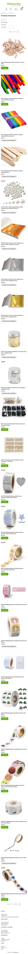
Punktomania (3, 915)
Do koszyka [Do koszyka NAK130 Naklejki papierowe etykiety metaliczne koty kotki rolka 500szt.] (4, 827)
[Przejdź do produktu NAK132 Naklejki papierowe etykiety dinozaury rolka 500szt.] (14, 735)
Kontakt (2, 946)
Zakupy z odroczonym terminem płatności (10, 916)
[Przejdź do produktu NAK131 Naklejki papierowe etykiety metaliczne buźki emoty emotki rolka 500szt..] (14, 771)
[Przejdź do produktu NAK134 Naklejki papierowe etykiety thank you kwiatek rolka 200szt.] (14, 663)
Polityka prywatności (5, 939)
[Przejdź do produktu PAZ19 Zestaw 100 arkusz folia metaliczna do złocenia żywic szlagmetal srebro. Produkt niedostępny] (14, 265)
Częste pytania (4, 914)
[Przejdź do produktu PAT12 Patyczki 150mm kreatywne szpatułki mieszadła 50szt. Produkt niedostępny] (14, 157)
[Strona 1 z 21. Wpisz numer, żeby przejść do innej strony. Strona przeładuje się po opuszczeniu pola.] (13, 32)
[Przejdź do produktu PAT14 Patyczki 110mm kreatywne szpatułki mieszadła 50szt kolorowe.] (14, 84)
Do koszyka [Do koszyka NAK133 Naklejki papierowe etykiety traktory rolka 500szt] (4, 718)
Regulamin (3, 940)
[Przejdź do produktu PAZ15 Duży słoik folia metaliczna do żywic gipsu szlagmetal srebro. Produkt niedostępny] (14, 373)
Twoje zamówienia (5, 922)
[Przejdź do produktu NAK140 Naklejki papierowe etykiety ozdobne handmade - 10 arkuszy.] (14, 446)
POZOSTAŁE (11, 13)
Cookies (2, 938)
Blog (2, 948)
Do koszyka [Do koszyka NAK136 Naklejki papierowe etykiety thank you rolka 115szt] (4, 610)
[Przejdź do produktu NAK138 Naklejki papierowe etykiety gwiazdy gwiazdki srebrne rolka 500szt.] (14, 518)
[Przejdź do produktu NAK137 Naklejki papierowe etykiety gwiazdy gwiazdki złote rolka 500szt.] (14, 554)
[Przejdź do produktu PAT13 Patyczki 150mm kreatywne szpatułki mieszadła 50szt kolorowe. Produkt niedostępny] (14, 120)
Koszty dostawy (4, 931)
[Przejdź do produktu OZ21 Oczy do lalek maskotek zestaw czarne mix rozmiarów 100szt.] (14, 410)
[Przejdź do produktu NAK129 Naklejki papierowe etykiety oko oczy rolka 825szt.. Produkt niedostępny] (14, 843)
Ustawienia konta (4, 923)
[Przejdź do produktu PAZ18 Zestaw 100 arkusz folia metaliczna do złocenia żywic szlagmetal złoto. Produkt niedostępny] (14, 301)
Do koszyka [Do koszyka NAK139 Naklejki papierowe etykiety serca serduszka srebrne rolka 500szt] (4, 501)
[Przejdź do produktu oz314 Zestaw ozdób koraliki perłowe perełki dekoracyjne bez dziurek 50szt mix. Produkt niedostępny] (14, 193)
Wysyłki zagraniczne (5, 932)
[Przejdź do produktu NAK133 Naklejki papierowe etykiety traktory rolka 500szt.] (14, 699)
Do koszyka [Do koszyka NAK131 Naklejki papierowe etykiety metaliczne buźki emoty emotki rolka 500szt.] (4, 791)
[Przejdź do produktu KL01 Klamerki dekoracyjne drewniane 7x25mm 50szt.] (14, 48)
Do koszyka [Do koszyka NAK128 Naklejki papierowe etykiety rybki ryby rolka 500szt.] (4, 899)
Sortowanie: (3, 24)
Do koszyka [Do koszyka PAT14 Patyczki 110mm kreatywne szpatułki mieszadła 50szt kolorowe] (4, 104)
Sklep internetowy (12, 952)
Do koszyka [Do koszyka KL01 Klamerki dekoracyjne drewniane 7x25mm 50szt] (4, 68)
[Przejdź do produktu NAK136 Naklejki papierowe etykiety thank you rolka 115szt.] (14, 590)
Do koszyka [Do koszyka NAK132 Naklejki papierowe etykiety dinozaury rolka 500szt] (4, 754)
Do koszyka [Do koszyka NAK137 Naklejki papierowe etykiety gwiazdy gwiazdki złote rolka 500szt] (4, 574)
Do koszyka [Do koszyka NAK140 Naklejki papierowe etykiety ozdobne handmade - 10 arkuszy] (4, 465)
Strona (10, 31)
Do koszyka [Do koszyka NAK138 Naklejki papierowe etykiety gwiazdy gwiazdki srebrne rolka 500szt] (4, 537)
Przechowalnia (4, 924)
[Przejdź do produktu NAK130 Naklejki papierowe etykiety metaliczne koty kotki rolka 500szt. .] (14, 807)
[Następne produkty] (16, 904)
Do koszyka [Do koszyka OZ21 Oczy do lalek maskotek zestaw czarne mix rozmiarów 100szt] (4, 429)
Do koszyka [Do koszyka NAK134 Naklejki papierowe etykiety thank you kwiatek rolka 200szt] (4, 682)
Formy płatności (4, 930)
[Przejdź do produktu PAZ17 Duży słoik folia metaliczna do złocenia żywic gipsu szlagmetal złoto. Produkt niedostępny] (14, 337)
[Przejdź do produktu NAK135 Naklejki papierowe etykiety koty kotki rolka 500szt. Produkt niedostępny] (14, 626)
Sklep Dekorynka (4, 13)
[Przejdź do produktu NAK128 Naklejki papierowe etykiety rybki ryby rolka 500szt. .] (14, 879)
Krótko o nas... (4, 947)
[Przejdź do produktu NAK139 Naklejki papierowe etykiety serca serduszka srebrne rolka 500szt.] (14, 482)
